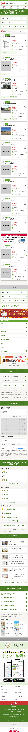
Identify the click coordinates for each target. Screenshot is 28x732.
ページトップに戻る (14, 639)
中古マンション (18, 689)
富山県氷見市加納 (10, 125)
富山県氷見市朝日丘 (10, 103)
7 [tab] (17, 365)
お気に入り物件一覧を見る (10, 306)
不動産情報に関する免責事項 (7, 714)
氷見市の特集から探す (7, 605)
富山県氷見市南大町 (10, 36)
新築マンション (4, 689)
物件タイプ (4, 331)
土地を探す (3, 696)
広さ (2, 327)
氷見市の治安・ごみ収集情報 (10, 380)
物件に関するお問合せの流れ (11, 711)
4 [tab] (13, 365)
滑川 (4, 476)
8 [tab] (18, 365)
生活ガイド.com (24, 389)
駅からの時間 (5, 339)
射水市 (5, 494)
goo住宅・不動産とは (13, 706)
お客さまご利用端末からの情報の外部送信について (13, 709)
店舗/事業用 (3, 699)
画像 (2, 347)
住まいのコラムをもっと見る (13, 582)
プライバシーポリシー (6, 720)
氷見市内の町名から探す (8, 594)
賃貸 (2, 686)
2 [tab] (10, 365)
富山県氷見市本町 (10, 80)
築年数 (3, 335)
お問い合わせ (17, 720)
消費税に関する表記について (13, 716)
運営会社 (23, 720)
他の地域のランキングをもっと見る (14, 525)
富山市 (5, 490)
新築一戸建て (4, 692)
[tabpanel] (14, 360)
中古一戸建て (18, 692)
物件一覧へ (20, 448)
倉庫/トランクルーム (20, 699)
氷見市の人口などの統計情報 (10, 376)
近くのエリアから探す (7, 602)
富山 (4, 472)
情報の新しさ (5, 351)
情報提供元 (19, 711)
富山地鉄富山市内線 (9, 517)
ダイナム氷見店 (9, 59)
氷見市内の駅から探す (7, 598)
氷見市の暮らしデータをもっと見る (13, 385)
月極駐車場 (17, 686)
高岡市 (5, 498)
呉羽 (4, 480)
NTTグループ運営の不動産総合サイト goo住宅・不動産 (10, 0)
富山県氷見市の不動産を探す (9, 609)
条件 (2, 343)
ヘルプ (13, 720)
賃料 (2, 323)
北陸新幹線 (6, 513)
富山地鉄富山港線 (8, 509)
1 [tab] (9, 365)
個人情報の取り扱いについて (19, 714)
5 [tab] (14, 365)
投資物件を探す (18, 696)
